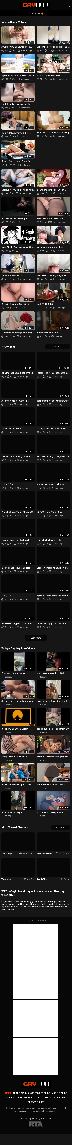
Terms (39, 1098)
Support (29, 1098)
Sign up (10, 1098)
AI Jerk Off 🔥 (36, 13)
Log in (19, 1098)
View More (61, 828)
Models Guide (59, 1093)
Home (8, 1093)
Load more (36, 638)
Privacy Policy (36, 1102)
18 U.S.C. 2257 (59, 1098)
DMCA (47, 1098)
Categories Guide (40, 1093)
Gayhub (31, 1119)
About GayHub (21, 1093)
